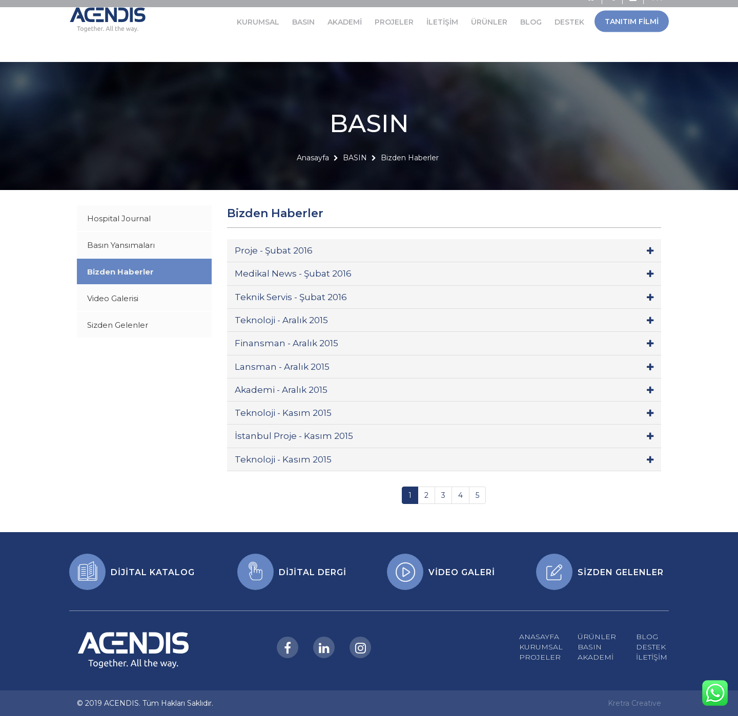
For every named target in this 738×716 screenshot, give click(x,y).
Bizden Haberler (410, 178)
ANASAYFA (539, 636)
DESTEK (569, 11)
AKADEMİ (344, 11)
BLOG (531, 11)
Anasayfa (313, 178)
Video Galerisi (112, 298)
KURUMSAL (258, 11)
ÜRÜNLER (489, 11)
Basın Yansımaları (121, 245)
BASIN (303, 11)
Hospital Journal (119, 218)
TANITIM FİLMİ (632, 11)
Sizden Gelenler (117, 325)
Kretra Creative (634, 703)
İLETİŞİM (442, 11)
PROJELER (394, 11)
